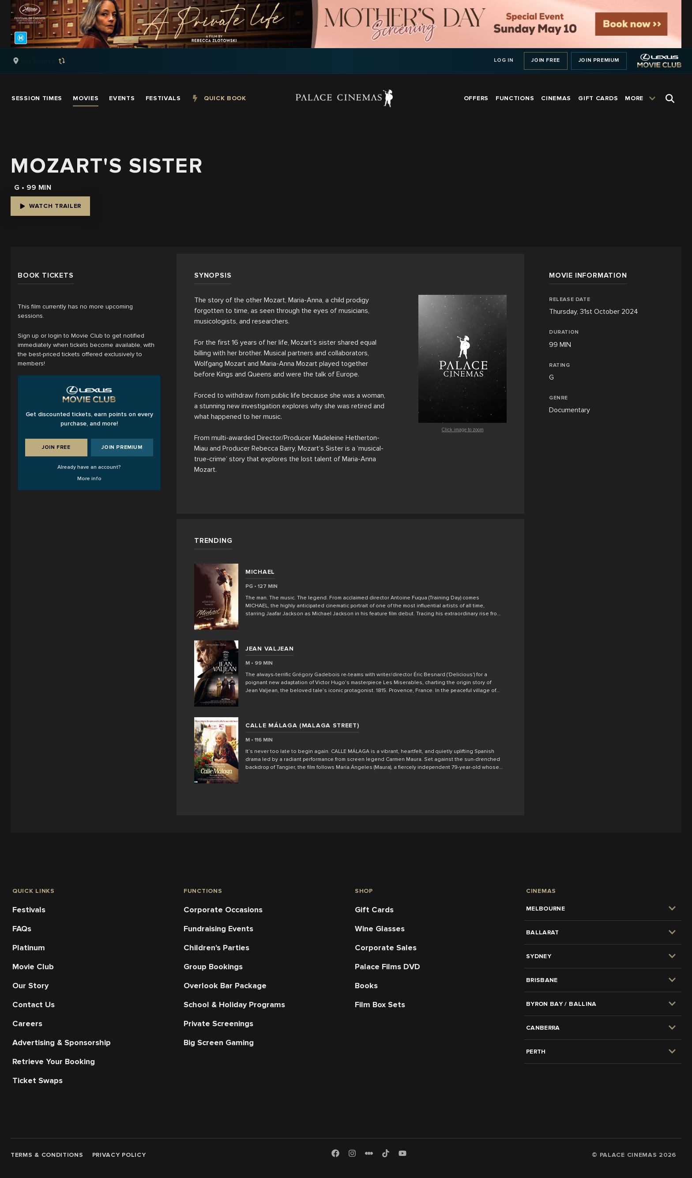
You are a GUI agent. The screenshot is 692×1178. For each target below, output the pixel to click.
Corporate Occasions (223, 910)
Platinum (28, 947)
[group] (48, 61)
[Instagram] (352, 1154)
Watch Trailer (50, 206)
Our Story (30, 985)
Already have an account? (89, 467)
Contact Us (33, 1004)
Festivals (28, 910)
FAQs (21, 928)
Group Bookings (213, 966)
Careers (27, 1023)
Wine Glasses (380, 928)
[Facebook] (335, 1154)
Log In (504, 60)
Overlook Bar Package (225, 985)
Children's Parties (216, 947)
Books (366, 985)
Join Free (545, 60)
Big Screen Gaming (219, 1042)
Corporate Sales (386, 947)
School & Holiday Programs (234, 1004)
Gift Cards (374, 910)
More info (89, 478)
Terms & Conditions (47, 1155)
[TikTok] (386, 1153)
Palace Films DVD (387, 966)
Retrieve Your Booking (53, 1061)
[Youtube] (402, 1154)
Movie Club (33, 966)
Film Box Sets (380, 1004)
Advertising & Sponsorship (61, 1042)
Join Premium (599, 60)
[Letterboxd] (369, 1153)
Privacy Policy (119, 1155)
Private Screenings (218, 1023)
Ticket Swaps (37, 1080)
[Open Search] (670, 98)
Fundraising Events (218, 928)
